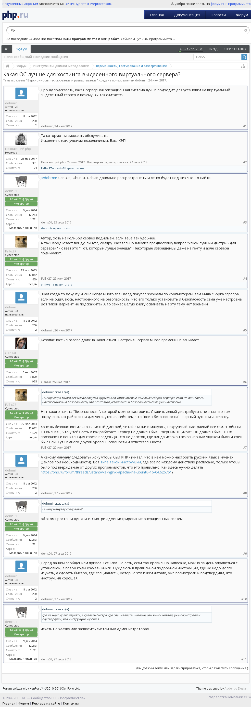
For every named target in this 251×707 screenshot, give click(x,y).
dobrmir (141, 80)
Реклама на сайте (46, 703)
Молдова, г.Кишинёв (23, 228)
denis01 (60, 168)
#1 (245, 126)
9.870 (33, 377)
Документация (187, 14)
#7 (245, 447)
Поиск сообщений (18, 57)
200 (34, 121)
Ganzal (10, 353)
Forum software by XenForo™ (41, 688)
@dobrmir (49, 177)
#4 (245, 278)
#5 (245, 330)
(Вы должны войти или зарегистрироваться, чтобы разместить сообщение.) (192, 668)
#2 (245, 162)
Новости (218, 14)
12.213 (33, 215)
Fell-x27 (46, 168)
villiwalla (47, 284)
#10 (244, 599)
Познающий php (18, 148)
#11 (244, 659)
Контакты (71, 703)
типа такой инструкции (120, 461)
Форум (21, 49)
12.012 (33, 275)
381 (34, 163)
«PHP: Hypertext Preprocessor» (88, 3)
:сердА (32, 284)
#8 (245, 493)
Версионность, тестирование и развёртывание (62, 80)
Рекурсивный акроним (20, 3)
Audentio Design (236, 688)
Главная (157, 14)
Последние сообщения (50, 57)
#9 (245, 553)
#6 (245, 382)
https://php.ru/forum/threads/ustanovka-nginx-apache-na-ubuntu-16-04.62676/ (106, 472)
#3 (245, 222)
